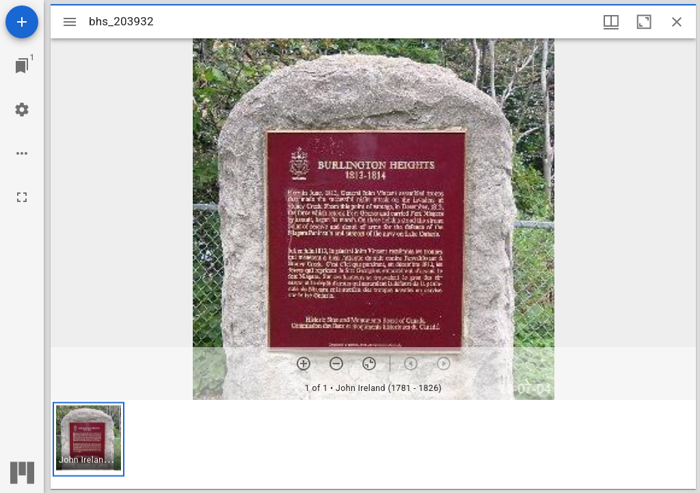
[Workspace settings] (21, 109)
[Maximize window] (644, 21)
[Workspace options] (21, 153)
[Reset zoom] (369, 363)
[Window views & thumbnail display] (611, 21)
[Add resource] (21, 21)
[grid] (373, 444)
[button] (88, 439)
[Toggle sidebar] (69, 21)
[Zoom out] (336, 363)
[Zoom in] (303, 363)
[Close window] (676, 21)
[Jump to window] (21, 65)
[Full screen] (21, 197)
